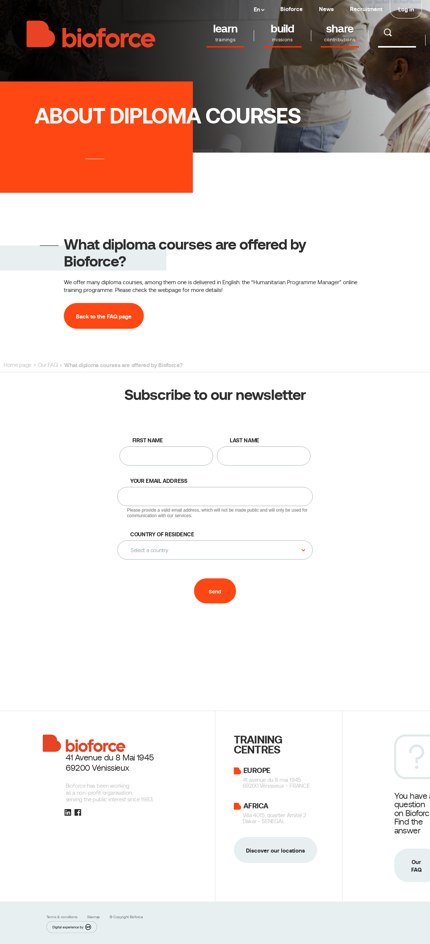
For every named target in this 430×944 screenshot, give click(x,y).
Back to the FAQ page (104, 316)
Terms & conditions (62, 917)
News (326, 9)
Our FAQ (48, 365)
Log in (406, 9)
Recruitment (366, 9)
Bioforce (291, 9)
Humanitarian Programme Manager (296, 282)
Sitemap (94, 917)
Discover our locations (275, 850)
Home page (17, 365)
